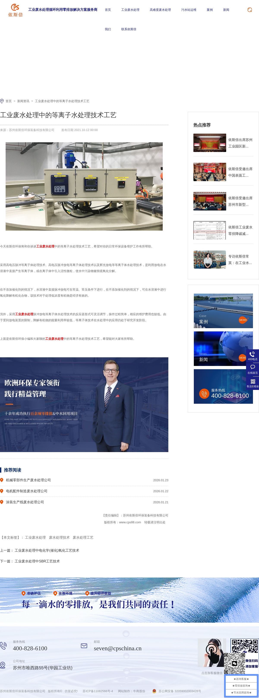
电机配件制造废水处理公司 (26, 491)
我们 (108, 29)
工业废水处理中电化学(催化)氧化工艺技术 (47, 550)
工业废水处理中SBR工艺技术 (37, 561)
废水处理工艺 (83, 537)
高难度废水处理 (160, 9)
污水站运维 (188, 9)
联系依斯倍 (128, 29)
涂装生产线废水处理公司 (25, 502)
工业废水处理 (130, 9)
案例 (210, 9)
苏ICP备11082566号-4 (98, 691)
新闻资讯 (23, 101)
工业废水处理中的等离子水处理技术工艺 (62, 101)
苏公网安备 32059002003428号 (180, 691)
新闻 (226, 9)
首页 (108, 9)
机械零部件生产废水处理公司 (28, 480)
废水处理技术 (60, 537)
